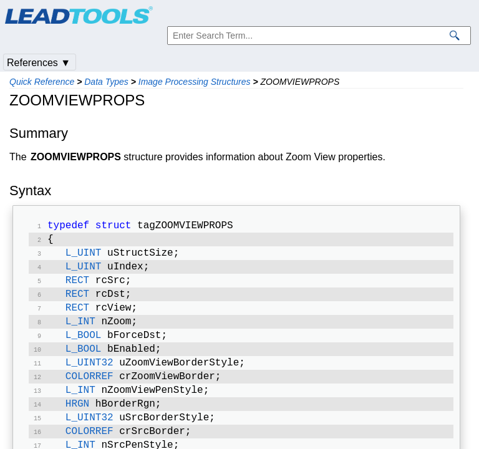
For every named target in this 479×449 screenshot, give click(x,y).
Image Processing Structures (194, 82)
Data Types (106, 82)
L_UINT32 (89, 377)
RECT (77, 287)
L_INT (80, 332)
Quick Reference (41, 82)
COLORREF (89, 391)
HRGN (77, 421)
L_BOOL (83, 347)
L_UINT (83, 257)
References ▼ (38, 62)
